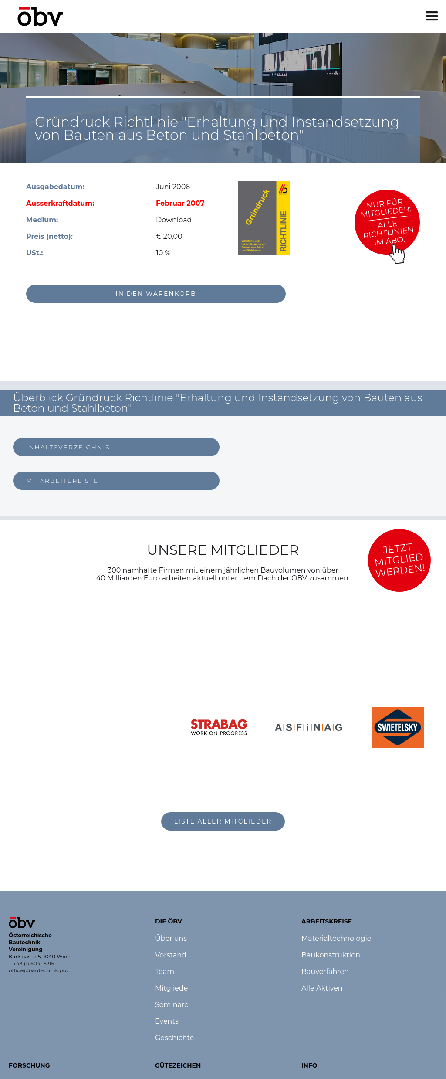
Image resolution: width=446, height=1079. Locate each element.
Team (164, 972)
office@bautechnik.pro (38, 970)
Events (167, 1021)
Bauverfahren (325, 972)
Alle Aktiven (322, 988)
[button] (432, 16)
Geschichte (174, 1038)
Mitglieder (173, 988)
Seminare (172, 1005)
